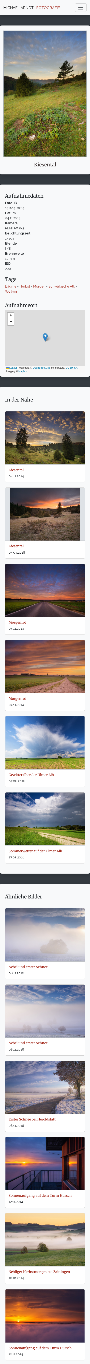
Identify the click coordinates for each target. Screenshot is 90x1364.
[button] (45, 337)
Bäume (10, 286)
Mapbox (22, 371)
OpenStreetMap (42, 367)
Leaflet (11, 367)
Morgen (39, 286)
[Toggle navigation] (81, 7)
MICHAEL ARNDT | (31, 7)
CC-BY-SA (71, 367)
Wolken (11, 291)
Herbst (25, 286)
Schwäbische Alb (61, 286)
